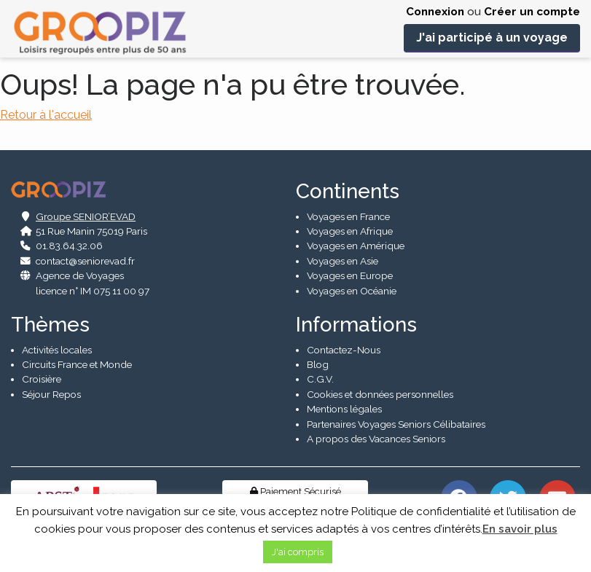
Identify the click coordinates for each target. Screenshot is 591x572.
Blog (318, 364)
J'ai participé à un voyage (492, 37)
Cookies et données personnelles (380, 394)
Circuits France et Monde (77, 364)
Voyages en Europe (350, 276)
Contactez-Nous (343, 350)
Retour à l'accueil (46, 115)
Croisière (41, 379)
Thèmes (50, 325)
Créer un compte (532, 11)
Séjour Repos (51, 394)
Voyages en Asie (342, 261)
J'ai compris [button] (298, 551)
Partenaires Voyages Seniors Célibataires (396, 424)
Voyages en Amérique (355, 246)
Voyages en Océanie (351, 291)
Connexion (435, 11)
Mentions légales (344, 409)
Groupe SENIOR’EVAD (86, 216)
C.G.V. (320, 379)
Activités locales (57, 350)
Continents (347, 191)
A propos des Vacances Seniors (376, 438)
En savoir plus (519, 529)
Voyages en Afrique (350, 231)
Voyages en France (348, 216)
